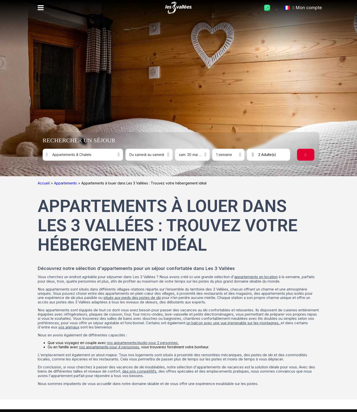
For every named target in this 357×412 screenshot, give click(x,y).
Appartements (66, 183)
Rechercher (308, 154)
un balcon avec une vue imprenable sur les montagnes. (233, 323)
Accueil (44, 183)
